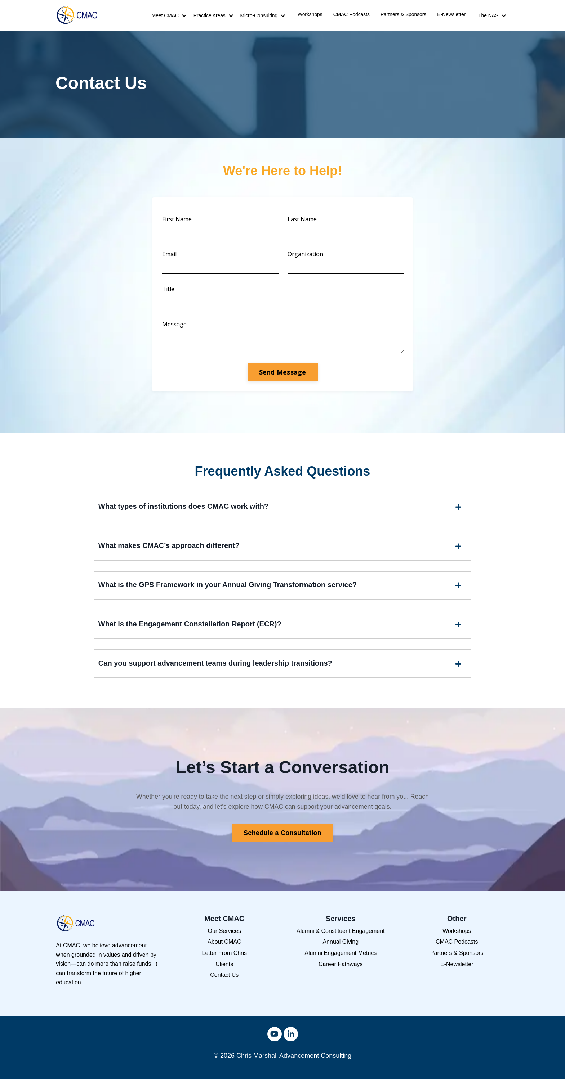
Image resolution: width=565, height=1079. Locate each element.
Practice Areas (213, 16)
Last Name (302, 219)
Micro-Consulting (262, 16)
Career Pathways (341, 971)
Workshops (310, 14)
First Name (177, 219)
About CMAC (224, 949)
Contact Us (224, 982)
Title (169, 290)
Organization (305, 255)
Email (170, 255)
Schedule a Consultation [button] (282, 839)
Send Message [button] (282, 375)
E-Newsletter (451, 14)
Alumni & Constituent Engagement (341, 938)
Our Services (224, 938)
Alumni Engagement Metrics (340, 960)
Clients (224, 971)
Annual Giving (340, 949)
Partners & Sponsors (403, 14)
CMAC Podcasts (351, 14)
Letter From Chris (224, 960)
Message (175, 326)
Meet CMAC (169, 16)
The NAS (492, 16)
